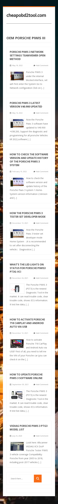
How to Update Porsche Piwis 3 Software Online (26, 376)
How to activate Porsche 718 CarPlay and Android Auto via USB (27, 323)
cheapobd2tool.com (26, 15)
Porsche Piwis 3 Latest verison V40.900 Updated (26, 104)
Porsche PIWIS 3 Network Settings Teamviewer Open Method (27, 55)
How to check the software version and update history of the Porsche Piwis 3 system (29, 160)
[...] (42, 87)
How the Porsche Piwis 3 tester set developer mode (27, 214)
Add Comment (42, 65)
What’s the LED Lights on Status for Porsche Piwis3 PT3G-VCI (28, 268)
